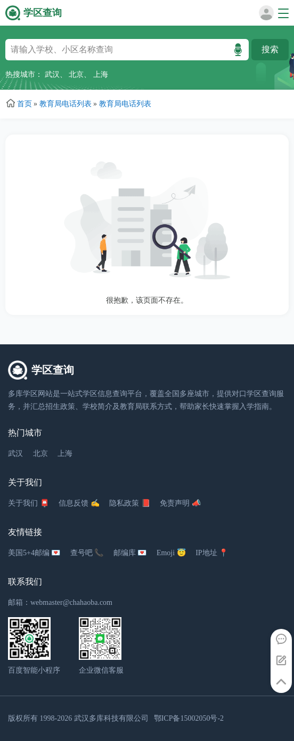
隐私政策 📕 (129, 503)
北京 (76, 74)
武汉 (52, 74)
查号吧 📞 (87, 553)
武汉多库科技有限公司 (111, 718)
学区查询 (42, 12)
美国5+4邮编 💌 (34, 553)
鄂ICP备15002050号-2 (189, 718)
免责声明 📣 (180, 503)
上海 (100, 74)
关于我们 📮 (28, 503)
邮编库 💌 (130, 553)
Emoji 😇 (171, 553)
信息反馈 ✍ (79, 503)
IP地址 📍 (211, 553)
